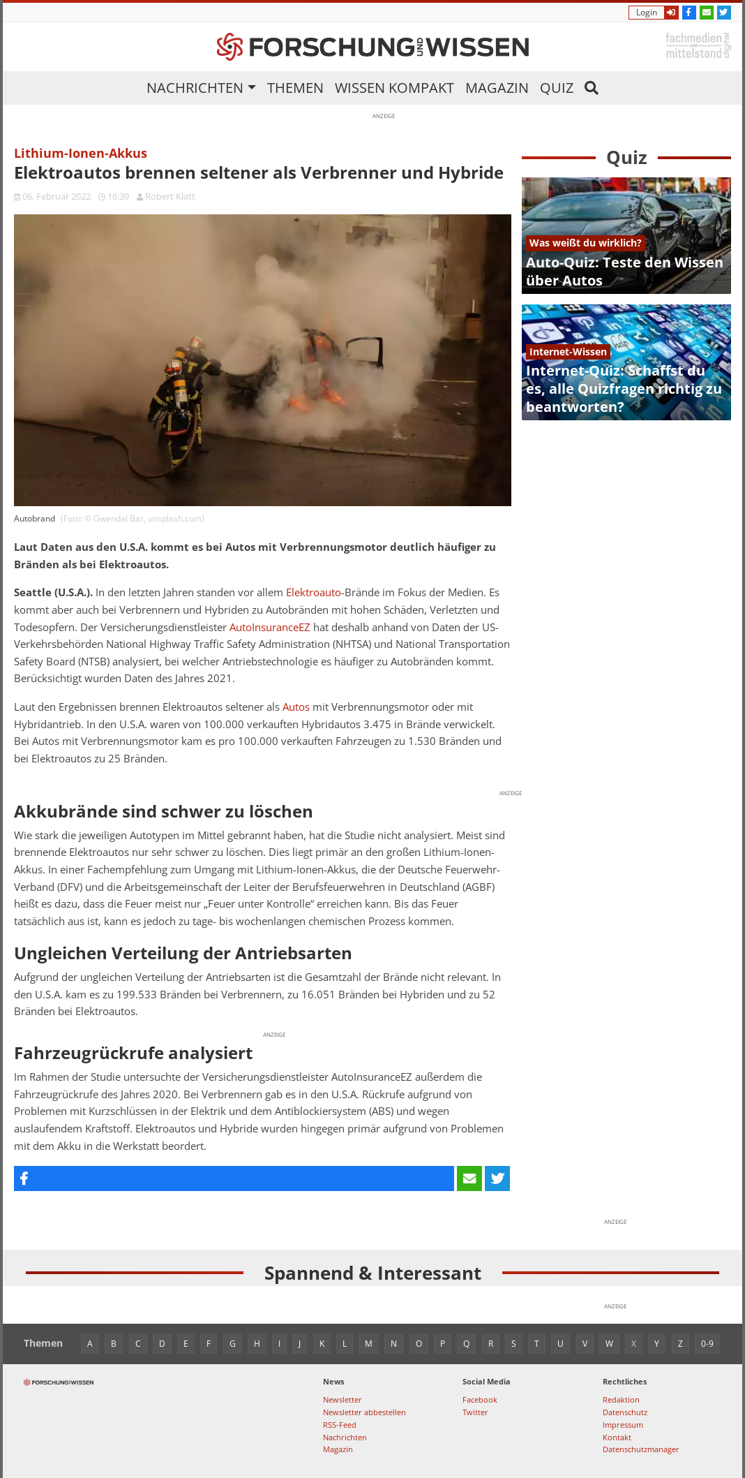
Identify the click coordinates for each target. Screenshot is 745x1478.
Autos (296, 707)
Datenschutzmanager (641, 1449)
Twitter (475, 1412)
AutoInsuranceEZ (269, 627)
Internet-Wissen (568, 351)
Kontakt (617, 1437)
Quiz (556, 87)
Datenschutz (625, 1412)
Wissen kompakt (394, 87)
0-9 (707, 1344)
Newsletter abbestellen (364, 1412)
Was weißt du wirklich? (585, 242)
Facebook (479, 1399)
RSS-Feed (339, 1424)
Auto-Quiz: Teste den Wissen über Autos (624, 271)
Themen (295, 87)
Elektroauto (313, 592)
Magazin (497, 87)
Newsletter (342, 1399)
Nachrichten (194, 87)
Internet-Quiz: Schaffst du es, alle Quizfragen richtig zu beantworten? (624, 388)
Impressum (623, 1424)
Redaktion (621, 1399)
